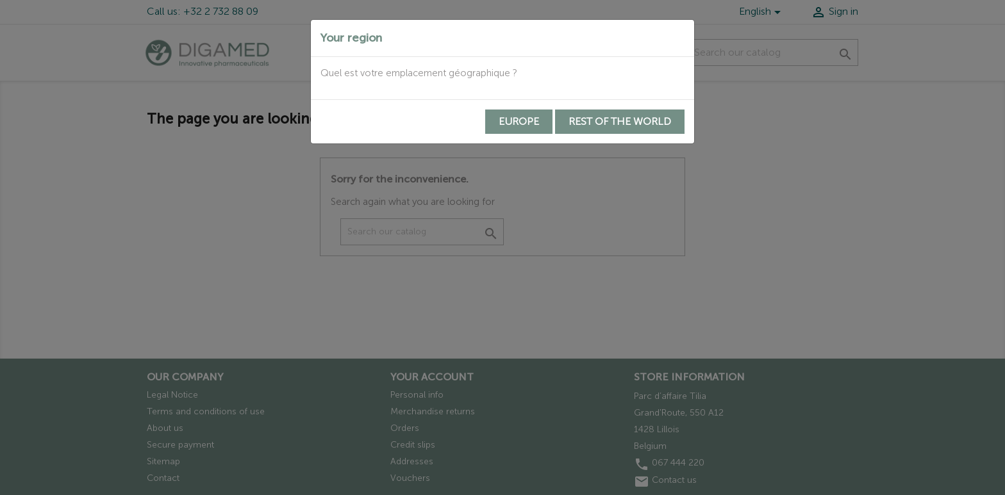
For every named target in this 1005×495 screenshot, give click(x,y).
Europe (519, 121)
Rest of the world (620, 121)
